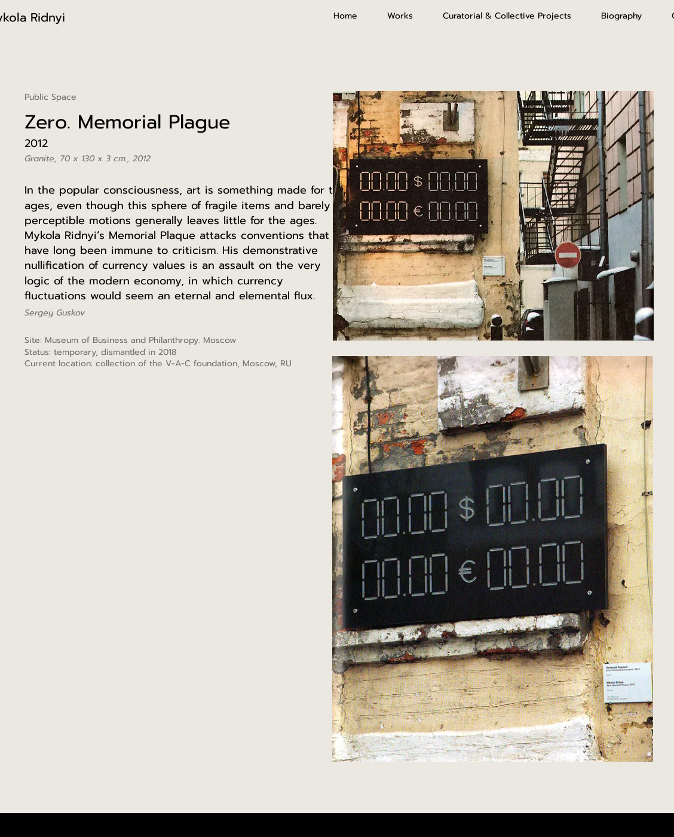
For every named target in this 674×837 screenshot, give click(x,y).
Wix (398, 824)
